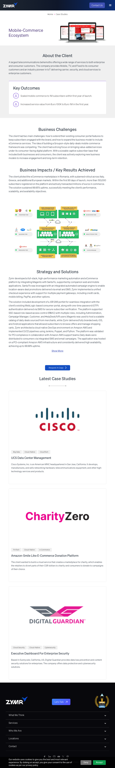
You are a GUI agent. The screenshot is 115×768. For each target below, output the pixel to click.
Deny (86, 762)
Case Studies (62, 14)
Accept (99, 762)
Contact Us (97, 5)
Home (50, 14)
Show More (57, 350)
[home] (10, 5)
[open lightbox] (57, 232)
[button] (110, 5)
